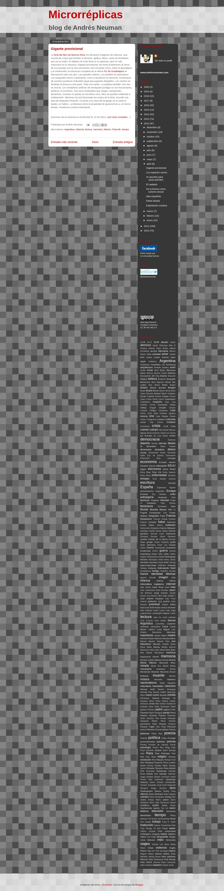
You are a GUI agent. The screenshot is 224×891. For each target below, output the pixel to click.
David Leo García (168, 433)
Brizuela (149, 393)
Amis (149, 354)
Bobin (165, 385)
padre (159, 709)
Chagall (152, 408)
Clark (158, 416)
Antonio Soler (168, 357)
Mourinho (164, 672)
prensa (171, 741)
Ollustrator (106, 884)
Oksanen (144, 701)
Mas (142, 653)
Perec (154, 721)
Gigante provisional (67, 49)
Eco (158, 458)
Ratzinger (165, 753)
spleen (166, 800)
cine (151, 416)
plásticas (144, 733)
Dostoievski (153, 453)
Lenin (165, 617)
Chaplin (162, 408)
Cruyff (165, 426)
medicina (170, 652)
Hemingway (169, 557)
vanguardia (162, 836)
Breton (162, 391)
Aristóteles (156, 364)
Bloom (157, 385)
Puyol (142, 750)
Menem (158, 660)
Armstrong (170, 364)
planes (165, 729)
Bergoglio (171, 379)
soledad (144, 796)
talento (156, 808)
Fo (174, 510)
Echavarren (170, 455)
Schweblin (152, 785)
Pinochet (171, 727)
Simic (151, 794)
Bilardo (168, 382)
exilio (172, 494)
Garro (165, 531)
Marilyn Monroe (168, 647)
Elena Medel (169, 469)
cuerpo (154, 429)
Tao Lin (164, 808)
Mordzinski (145, 672)
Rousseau (150, 771)
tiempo (125, 129)
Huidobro (164, 571)
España (146, 487)
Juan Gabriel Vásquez (151, 598)
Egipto (143, 469)
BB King (155, 376)
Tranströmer (166, 825)
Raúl (173, 753)
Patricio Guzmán (148, 715)
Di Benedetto (148, 446)
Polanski (143, 738)
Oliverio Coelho (168, 701)
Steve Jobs (154, 802)
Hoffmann (162, 565)
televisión (157, 811)
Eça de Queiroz (155, 455)
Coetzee (161, 419)
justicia (166, 601)
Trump (149, 828)
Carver (161, 399)
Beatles (163, 376)
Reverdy (171, 757)
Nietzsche (171, 692)
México (107, 129)
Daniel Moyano (169, 430)
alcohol (153, 351)
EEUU (171, 465)
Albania (151, 348)
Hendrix (144, 559)
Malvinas (158, 638)
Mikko (173, 663)
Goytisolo (165, 542)
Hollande (152, 568)
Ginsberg (144, 536)
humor (144, 573)
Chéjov (153, 410)
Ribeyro (160, 760)
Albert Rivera (162, 348)
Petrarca (171, 724)
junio (149, 154)
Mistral (165, 666)
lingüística (146, 623)
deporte (145, 443)
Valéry (143, 837)
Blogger (139, 884)
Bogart (172, 385)
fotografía (154, 515)
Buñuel (157, 393)
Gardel (152, 531)
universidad (170, 831)
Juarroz (143, 601)
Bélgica (143, 379)
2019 (147, 91)
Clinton (165, 416)
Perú (154, 724)
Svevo (172, 805)
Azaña (143, 370)
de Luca (157, 436)
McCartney (159, 653)
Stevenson (164, 802)
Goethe (143, 539)
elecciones (154, 468)
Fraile (162, 516)
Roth (142, 771)
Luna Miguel (163, 629)
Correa (160, 422)
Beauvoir (171, 376)
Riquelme (158, 763)
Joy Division (152, 596)
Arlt (163, 365)
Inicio (95, 142)
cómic (143, 422)
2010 (147, 230)
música (144, 679)
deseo (171, 443)
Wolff (166, 859)
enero (150, 220)
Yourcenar (171, 862)
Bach (156, 370)
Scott (159, 785)
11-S (149, 342)
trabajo (156, 821)
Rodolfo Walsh (161, 766)
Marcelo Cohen (161, 644)
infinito (172, 581)
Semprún (144, 788)
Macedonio (156, 632)
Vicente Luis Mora (160, 844)
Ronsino (159, 768)
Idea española (153, 196)
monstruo (160, 669)
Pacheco (151, 710)
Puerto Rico (158, 747)
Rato (157, 753)
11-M (142, 342)
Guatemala (145, 551)
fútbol (161, 521)
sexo (172, 787)
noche (156, 695)
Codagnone (151, 419)
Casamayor (170, 399)
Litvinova (144, 626)
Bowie (142, 391)
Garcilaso (144, 531)
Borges (171, 387)
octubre (151, 136)
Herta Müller (163, 562)
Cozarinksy (144, 426)
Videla (172, 844)
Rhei (154, 760)
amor (165, 354)
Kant (142, 607)
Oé (174, 698)
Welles (166, 854)
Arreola (157, 367)
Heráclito (144, 562)
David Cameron (153, 433)
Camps (165, 396)
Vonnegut (164, 851)
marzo (150, 211)
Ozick (151, 707)
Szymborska (146, 808)
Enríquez (171, 475)
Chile (172, 410)
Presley (143, 745)
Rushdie (172, 771)
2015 (147, 109)
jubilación (152, 601)
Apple (143, 361)
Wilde (150, 859)
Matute (149, 653)
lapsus (166, 613)
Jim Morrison (146, 593)
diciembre (152, 127)
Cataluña (157, 401)
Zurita (171, 865)
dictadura (159, 449)
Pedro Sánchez (147, 718)
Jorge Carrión (161, 593)
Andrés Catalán (153, 357)
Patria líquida (153, 200)
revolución (145, 759)
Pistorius (151, 729)
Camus (172, 396)
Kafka (172, 604)
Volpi (149, 851)
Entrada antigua (123, 142)
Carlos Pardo (151, 399)
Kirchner (171, 607)
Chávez (172, 408)
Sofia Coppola (169, 794)
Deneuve (171, 440)
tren (173, 825)
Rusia (142, 774)
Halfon (172, 554)
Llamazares (155, 627)
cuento (144, 429)
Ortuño (163, 704)
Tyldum (143, 831)
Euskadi (144, 494)
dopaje (143, 452)
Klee (142, 610)
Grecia (150, 547)
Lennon (171, 617)
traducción (146, 825)
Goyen (157, 542)
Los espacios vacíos (156, 172)
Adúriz (172, 342)
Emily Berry (145, 475)
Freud (164, 519)
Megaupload (145, 657)
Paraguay (159, 713)
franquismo (146, 519)
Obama (155, 698)
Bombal (162, 388)
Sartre (152, 782)
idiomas (170, 573)
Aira (171, 345)
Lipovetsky (160, 624)
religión (161, 756)
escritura (147, 482)
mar (173, 641)
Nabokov (171, 679)
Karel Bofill (149, 608)
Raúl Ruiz (145, 757)
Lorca (165, 626)
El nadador (152, 184)
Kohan (156, 610)
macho (157, 635)
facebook (162, 497)
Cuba (172, 426)
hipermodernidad (148, 565)
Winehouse (158, 859)
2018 (147, 96)
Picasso (144, 727)
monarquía (146, 669)
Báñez (162, 370)
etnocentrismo (147, 491)
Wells (173, 854)
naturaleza (145, 686)
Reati (153, 757)
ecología (171, 458)
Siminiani (159, 794)
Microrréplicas (85, 14)
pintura (143, 730)
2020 (147, 87)
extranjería (147, 497)
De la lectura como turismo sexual (156, 190)
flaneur (163, 509)
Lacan (162, 610)
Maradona (145, 644)
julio (149, 150)
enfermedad (159, 475)
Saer (156, 774)
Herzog (172, 562)
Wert (164, 856)
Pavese (162, 715)
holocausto (163, 568)
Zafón (142, 865)
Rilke (142, 763)
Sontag (168, 797)
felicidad (164, 500)
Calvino (158, 396)
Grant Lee (162, 545)
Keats (157, 607)
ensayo (144, 478)
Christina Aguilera (167, 413)
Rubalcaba (161, 771)
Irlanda (148, 587)
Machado (171, 632)
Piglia (151, 727)
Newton (161, 689)
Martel (162, 650)
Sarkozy (144, 782)
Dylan (142, 455)
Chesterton (163, 410)
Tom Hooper (145, 822)
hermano (153, 562)
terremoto (170, 811)
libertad (171, 620)
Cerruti (152, 405)
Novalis (163, 695)
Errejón (163, 479)
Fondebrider (155, 513)
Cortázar (170, 422)
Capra (142, 399)
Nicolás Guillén (159, 692)
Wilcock (144, 859)
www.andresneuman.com (154, 72)
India (173, 577)
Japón (172, 590)
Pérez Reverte (168, 721)
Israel (167, 587)
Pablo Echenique (162, 707)
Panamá (144, 713)
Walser (151, 854)
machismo (146, 635)
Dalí (160, 430)
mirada (144, 665)
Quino (165, 750)
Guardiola (170, 548)
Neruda (143, 689)
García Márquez (167, 528)
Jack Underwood (147, 590)
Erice (155, 479)
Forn (165, 513)
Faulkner (155, 500)
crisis (156, 426)
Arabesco (153, 361)
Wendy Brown (155, 857)
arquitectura (146, 367)
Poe (160, 733)
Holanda (171, 565)
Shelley (166, 791)
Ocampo (166, 698)
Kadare (165, 604)
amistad (156, 354)
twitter (172, 828)
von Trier (155, 851)
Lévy (142, 621)
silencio (144, 794)
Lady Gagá (170, 610)
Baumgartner (145, 376)
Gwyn (154, 554)
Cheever (143, 410)
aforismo (145, 345)
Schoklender (170, 782)
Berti (153, 382)
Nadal (162, 683)
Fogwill (143, 513)
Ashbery (165, 367)
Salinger (163, 774)
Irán (142, 587)
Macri (164, 635)
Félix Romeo (168, 503)
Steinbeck (144, 802)
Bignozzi (160, 382)
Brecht (156, 391)
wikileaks (171, 856)
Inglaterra (159, 584)
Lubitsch (151, 629)
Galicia (160, 525)
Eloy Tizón (151, 472)
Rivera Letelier (169, 763)
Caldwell (150, 396)
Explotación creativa (156, 205)
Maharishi (144, 638)
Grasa (142, 548)
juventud (154, 604)
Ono (157, 703)
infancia (80, 129)
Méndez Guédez (147, 660)
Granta (172, 545)
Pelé (157, 718)
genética (144, 534)
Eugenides (160, 491)
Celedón (143, 405)
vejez (160, 839)
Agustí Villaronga (160, 345)
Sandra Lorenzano (162, 777)
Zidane (165, 865)
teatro (172, 808)
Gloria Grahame (167, 536)
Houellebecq (145, 571)
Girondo (154, 536)
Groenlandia (160, 548)
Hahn (160, 554)
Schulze (143, 785)
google (150, 542)
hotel (172, 568)
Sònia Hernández (156, 797)
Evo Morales (159, 494)
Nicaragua (171, 689)
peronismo (145, 724)
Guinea (172, 551)
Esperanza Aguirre (166, 488)
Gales (151, 525)
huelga (155, 570)
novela (171, 694)
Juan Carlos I (169, 596)
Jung (160, 601)
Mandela (166, 638)
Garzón (172, 531)
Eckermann (145, 458)
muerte (158, 675)
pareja (166, 712)
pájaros (167, 709)
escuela (171, 483)
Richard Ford (169, 760)
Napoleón (171, 683)
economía (148, 462)
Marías (156, 647)
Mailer (151, 638)
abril (149, 163)
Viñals (151, 848)
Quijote (158, 750)
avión (172, 367)
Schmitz (160, 782)
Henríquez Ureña (156, 560)
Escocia (172, 479)
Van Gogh (151, 837)
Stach (173, 800)
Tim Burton (152, 819)
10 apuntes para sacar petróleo (154, 178)
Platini (154, 734)
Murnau (172, 676)
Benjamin (162, 379)
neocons (170, 686)
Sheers (158, 791)
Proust (172, 745)
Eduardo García (147, 466)
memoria (97, 129)
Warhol (158, 854)
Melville (156, 657)
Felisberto (151, 503)
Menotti (165, 660)
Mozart (172, 672)
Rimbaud (149, 762)
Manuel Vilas (163, 641)
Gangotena (154, 528)
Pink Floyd (161, 727)
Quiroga (172, 750)
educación (161, 465)
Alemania (163, 351)
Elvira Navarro (169, 472)
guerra (163, 550)
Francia (170, 515)
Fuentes (172, 519)
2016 (147, 105)
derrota (162, 443)
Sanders (149, 777)
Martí (168, 650)
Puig (167, 747)
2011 (147, 226)
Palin (173, 710)
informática (146, 584)
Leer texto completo (117, 117)
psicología (145, 747)
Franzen (156, 519)
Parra (172, 713)
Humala (172, 571)
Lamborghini (157, 613)
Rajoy (149, 753)
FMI (170, 509)
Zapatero (157, 865)
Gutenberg (145, 554)
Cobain (172, 416)
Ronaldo (150, 768)
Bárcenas (171, 370)
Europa (170, 490)
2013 (147, 119)
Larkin (172, 613)
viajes (145, 844)
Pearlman (171, 715)
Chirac (143, 413)
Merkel (172, 660)
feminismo (146, 506)
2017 (147, 100)
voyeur (171, 850)
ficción (144, 509)
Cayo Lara (170, 402)
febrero (151, 215)
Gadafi (143, 525)
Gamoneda (144, 528)
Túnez (165, 828)
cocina (143, 419)
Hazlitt (161, 557)
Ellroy (142, 472)
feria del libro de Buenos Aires (69, 54)
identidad (157, 573)
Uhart (160, 831)
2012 (147, 123)
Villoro (142, 848)
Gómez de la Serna (158, 539)
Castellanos (145, 402)
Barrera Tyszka (160, 373)
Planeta (172, 730)
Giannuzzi (170, 534)
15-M (156, 342)
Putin (173, 747)
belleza (152, 378)
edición (172, 462)
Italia (172, 587)
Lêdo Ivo (157, 617)
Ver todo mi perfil (163, 60)
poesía (169, 733)
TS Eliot (157, 828)
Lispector (171, 623)
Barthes (171, 373)
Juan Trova (170, 599)
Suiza (164, 805)
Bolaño (144, 387)
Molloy (172, 666)
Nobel (149, 695)
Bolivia (153, 388)
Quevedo (150, 750)
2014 (147, 114)
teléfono (144, 811)
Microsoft (163, 663)
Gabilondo (171, 522)
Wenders (144, 857)
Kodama (148, 610)
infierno (159, 581)
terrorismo (145, 815)
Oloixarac (144, 704)
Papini (151, 713)
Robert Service (146, 766)
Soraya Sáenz (154, 800)
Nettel (152, 689)
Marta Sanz (154, 650)
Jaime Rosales (162, 590)
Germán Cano (157, 534)
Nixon (142, 695)
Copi (151, 422)
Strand (172, 802)
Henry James (169, 560)
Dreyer (163, 453)
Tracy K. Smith (168, 822)
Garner (158, 531)
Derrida (155, 443)
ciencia (144, 416)
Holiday (143, 568)
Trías (142, 828)
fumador (152, 522)
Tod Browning (163, 819)
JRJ (160, 596)
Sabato (149, 774)
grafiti (172, 542)
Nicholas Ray (146, 692)
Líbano (163, 621)
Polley (164, 738)
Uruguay (156, 834)
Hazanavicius (152, 557)
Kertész (164, 608)
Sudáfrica (144, 805)
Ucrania (152, 831)
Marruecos (144, 650)
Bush (164, 393)
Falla (173, 497)
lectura (88, 129)
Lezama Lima (152, 621)
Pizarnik (116, 129)
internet (170, 584)
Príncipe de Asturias (158, 745)
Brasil (149, 390)
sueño (155, 805)
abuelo (164, 342)
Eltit (159, 472)
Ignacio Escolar (148, 577)
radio (142, 753)
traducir (157, 825)
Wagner (143, 854)
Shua (173, 791)
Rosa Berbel (169, 768)
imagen (163, 577)
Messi (143, 662)
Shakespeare (146, 791)
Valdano (171, 834)
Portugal (171, 738)
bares (143, 373)
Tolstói (172, 819)
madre (171, 635)
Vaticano (151, 840)
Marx (173, 650)
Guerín (155, 551)
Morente (155, 672)
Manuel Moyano (147, 641)
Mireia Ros (156, 666)
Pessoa (162, 724)
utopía (164, 834)
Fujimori (143, 522)
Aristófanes (145, 365)
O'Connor (144, 698)
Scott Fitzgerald (168, 785)
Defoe (165, 436)
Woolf (149, 862)
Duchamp (171, 453)
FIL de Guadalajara (114, 71)
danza (143, 433)
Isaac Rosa (157, 587)
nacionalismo (148, 682)
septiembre (153, 141)
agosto (150, 145)
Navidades (158, 686)
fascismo (144, 500)
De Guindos (146, 436)
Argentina (69, 129)
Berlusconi (145, 382)
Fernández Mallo (166, 506)
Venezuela (170, 840)
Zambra (149, 865)
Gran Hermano (148, 545)
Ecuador (163, 462)
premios (161, 741)
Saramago (170, 779)
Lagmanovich (145, 613)
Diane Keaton (167, 446)
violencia (161, 847)
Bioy (150, 385)
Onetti (151, 703)
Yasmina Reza (159, 862)
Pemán (163, 718)
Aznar (150, 370)
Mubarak (144, 676)
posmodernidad (147, 742)
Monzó (172, 669)
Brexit (168, 391)
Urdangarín (145, 834)
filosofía (154, 509)
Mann (172, 638)
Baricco (150, 373)
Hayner (143, 557)
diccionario (146, 449)
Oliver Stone (154, 701)
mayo (150, 159)
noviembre (152, 132)
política (154, 737)
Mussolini (158, 679)
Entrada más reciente (64, 142)
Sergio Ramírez (158, 788)
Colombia (170, 419)
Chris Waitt (152, 413)
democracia (150, 439)
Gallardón (170, 525)
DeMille (172, 436)
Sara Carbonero (155, 779)
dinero (171, 449)
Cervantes (162, 405)
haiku (166, 554)
